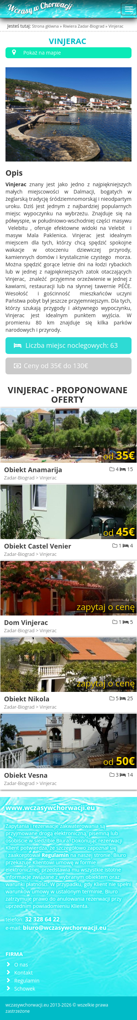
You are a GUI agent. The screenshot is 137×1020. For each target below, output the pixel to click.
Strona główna (46, 26)
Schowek (24, 988)
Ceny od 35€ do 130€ (49, 365)
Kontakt (23, 972)
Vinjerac (116, 26)
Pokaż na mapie (35, 52)
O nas (21, 964)
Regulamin (26, 980)
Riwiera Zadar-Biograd (84, 26)
